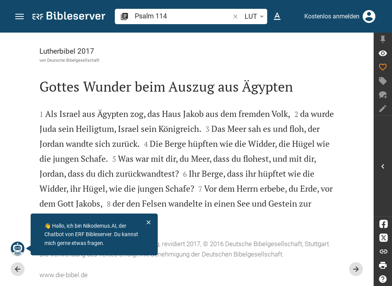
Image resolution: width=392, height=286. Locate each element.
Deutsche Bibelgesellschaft (73, 60)
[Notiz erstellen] (383, 108)
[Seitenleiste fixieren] (383, 39)
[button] (19, 17)
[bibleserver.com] (69, 17)
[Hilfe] (383, 279)
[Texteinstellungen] (277, 16)
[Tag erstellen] (383, 81)
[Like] (383, 67)
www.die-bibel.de (63, 275)
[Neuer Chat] (383, 95)
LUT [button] (255, 16)
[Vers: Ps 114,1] (383, 53)
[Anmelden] (369, 16)
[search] (183, 16)
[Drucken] (383, 265)
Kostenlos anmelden (331, 16)
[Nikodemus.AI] (17, 248)
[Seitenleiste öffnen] (383, 166)
